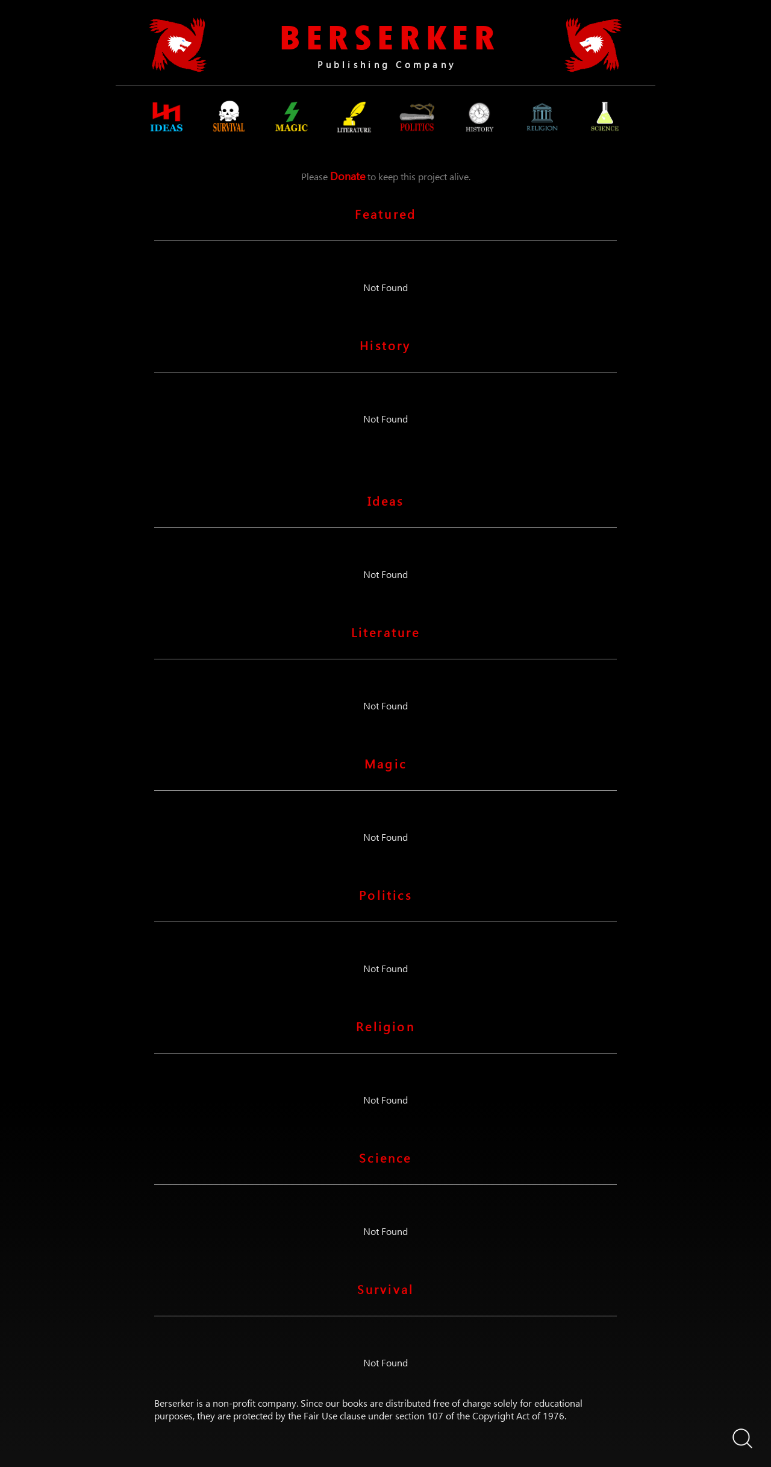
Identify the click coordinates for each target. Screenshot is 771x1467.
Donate (347, 175)
